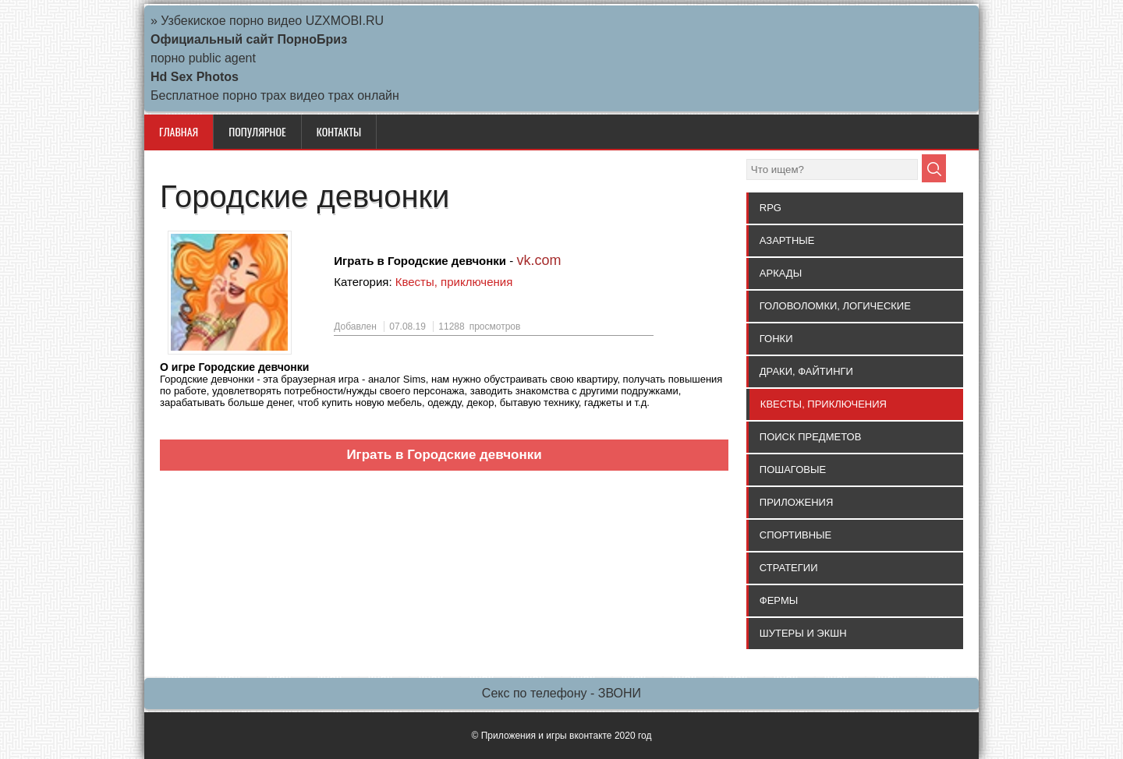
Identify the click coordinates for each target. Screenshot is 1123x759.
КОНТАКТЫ (339, 131)
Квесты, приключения (454, 281)
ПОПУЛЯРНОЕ (256, 131)
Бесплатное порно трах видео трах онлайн (275, 95)
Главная (178, 131)
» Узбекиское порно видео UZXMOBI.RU (267, 20)
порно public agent (203, 58)
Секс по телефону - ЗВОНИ (561, 693)
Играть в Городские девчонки (443, 454)
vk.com (538, 260)
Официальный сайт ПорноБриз (249, 39)
